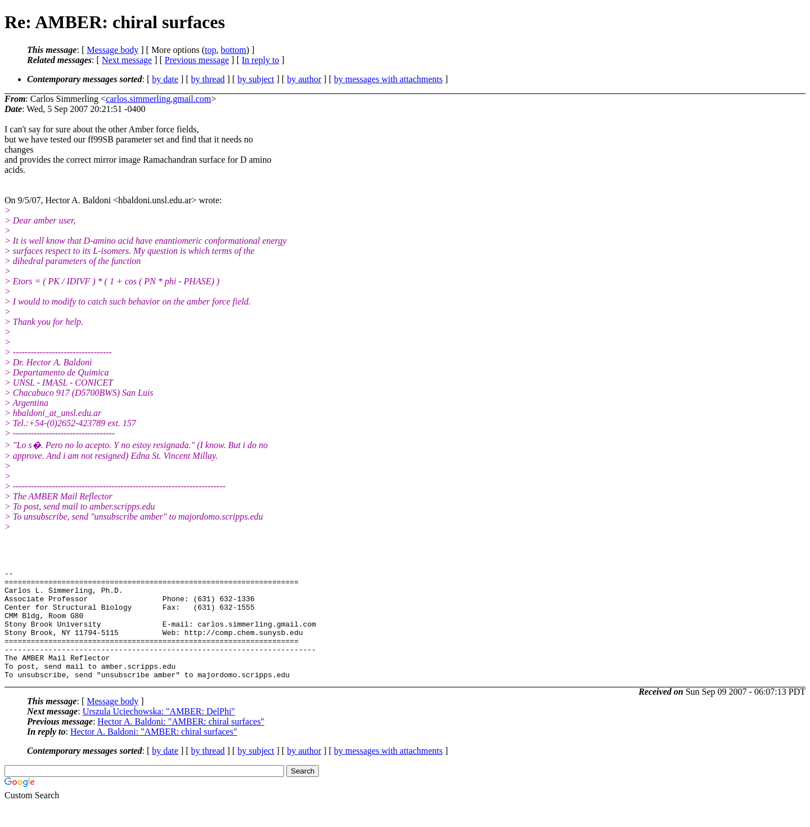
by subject (255, 79)
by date (165, 79)
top (210, 50)
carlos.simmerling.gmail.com (158, 99)
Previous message (197, 60)
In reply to (261, 60)
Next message (127, 60)
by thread (208, 79)
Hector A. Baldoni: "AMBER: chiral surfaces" (180, 743)
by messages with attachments (388, 79)
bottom (233, 50)
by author (304, 79)
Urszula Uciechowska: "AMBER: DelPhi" (159, 733)
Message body (112, 50)
